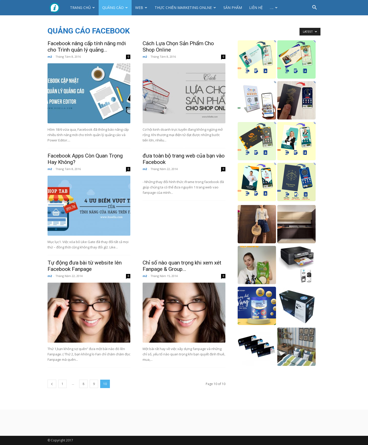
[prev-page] (52, 384)
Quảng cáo (115, 7)
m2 (50, 56)
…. (274, 7)
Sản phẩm (232, 7)
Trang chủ (82, 7)
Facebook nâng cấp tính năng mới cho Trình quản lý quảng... (87, 46)
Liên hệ (256, 7)
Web (141, 7)
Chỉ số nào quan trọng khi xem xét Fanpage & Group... (182, 266)
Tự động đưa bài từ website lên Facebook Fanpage (85, 266)
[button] (314, 8)
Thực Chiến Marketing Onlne (185, 7)
